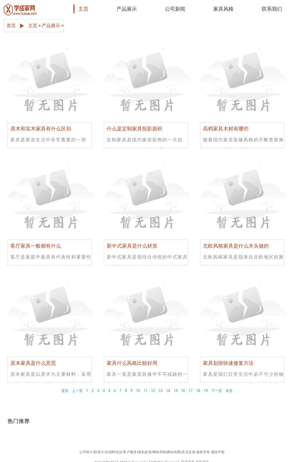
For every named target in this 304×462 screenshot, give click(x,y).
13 (161, 391)
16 (183, 391)
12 (153, 391)
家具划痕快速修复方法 (228, 363)
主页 (83, 9)
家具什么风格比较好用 (132, 363)
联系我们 (272, 9)
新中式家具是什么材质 (132, 246)
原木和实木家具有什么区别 (40, 129)
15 (176, 391)
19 (206, 391)
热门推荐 (19, 421)
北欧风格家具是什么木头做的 (236, 246)
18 (198, 391)
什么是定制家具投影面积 (134, 129)
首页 (11, 23)
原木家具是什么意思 (33, 363)
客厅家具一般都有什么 (35, 246)
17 (191, 391)
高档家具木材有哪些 (226, 129)
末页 (229, 391)
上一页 (77, 391)
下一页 (216, 391)
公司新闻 (175, 9)
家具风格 (223, 9)
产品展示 (127, 9)
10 (138, 391)
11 (145, 391)
